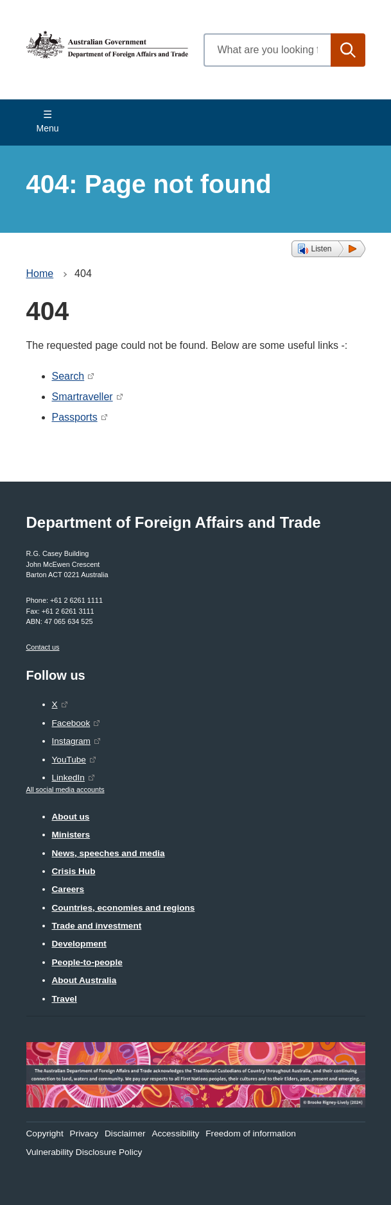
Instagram (71, 741)
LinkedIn (68, 777)
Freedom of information (250, 1133)
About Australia (84, 980)
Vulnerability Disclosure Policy (84, 1152)
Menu (48, 128)
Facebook (71, 723)
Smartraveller (82, 396)
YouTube (69, 759)
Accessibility (175, 1133)
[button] (328, 248)
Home (40, 273)
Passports (75, 417)
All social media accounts (65, 789)
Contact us (43, 647)
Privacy (84, 1133)
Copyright (45, 1133)
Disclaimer (125, 1133)
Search (68, 376)
